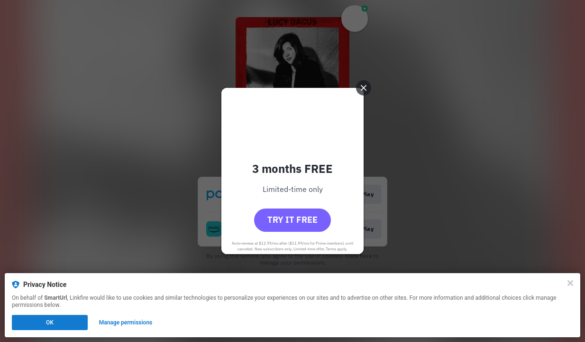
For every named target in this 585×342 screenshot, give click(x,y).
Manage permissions (126, 322)
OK (50, 322)
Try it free (292, 219)
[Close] (570, 283)
